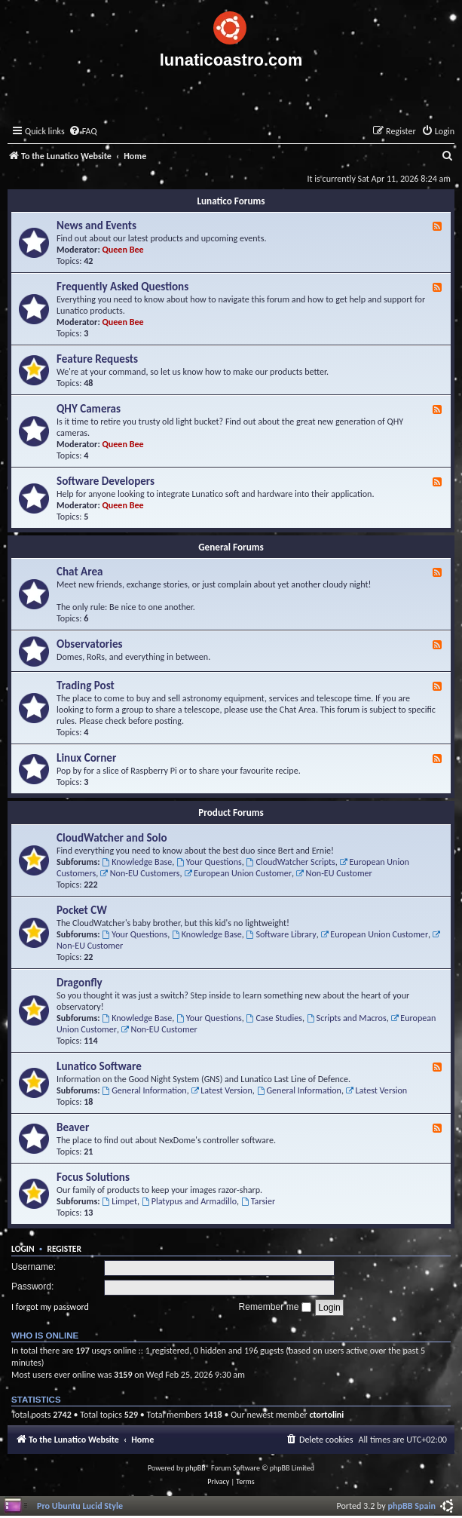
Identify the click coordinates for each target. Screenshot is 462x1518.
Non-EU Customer (334, 873)
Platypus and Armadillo (189, 1201)
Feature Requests (97, 359)
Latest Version (221, 1090)
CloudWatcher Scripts (290, 861)
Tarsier (258, 1201)
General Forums (231, 547)
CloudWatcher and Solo (112, 838)
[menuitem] (83, 131)
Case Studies (274, 1017)
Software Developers (106, 481)
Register (64, 1249)
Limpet (119, 1201)
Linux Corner (86, 758)
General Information (144, 1090)
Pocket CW (82, 910)
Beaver (73, 1127)
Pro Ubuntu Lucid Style (80, 1505)
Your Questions (209, 861)
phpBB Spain (412, 1505)
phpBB (195, 1468)
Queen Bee (123, 249)
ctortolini (326, 1414)
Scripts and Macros (347, 1017)
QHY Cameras (89, 409)
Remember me (274, 1307)
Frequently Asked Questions (122, 286)
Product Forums (231, 812)
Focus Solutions (93, 1177)
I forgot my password (50, 1306)
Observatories (90, 644)
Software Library (281, 934)
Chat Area (80, 571)
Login (23, 1249)
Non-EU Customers (140, 873)
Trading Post (86, 685)
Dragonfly (79, 982)
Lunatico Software (99, 1066)
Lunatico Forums (231, 201)
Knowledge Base (137, 861)
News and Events (96, 225)
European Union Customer (238, 873)
